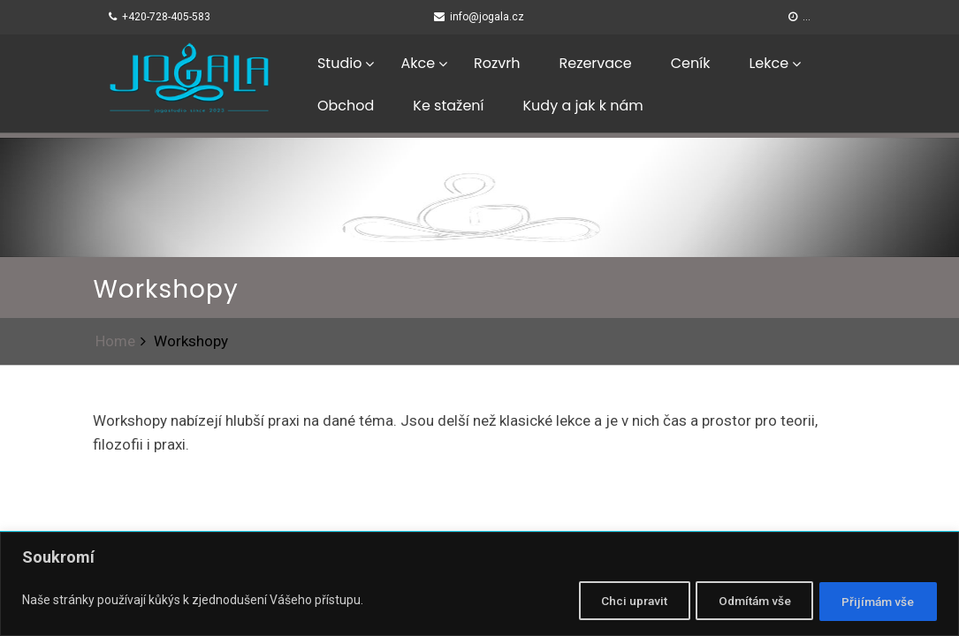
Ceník (691, 63)
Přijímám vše (873, 601)
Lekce (768, 63)
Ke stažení (448, 105)
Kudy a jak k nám (583, 105)
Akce (417, 63)
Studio (339, 63)
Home (115, 341)
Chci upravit (609, 601)
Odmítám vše (740, 601)
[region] (479, 585)
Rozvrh (497, 63)
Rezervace (595, 63)
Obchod (345, 105)
